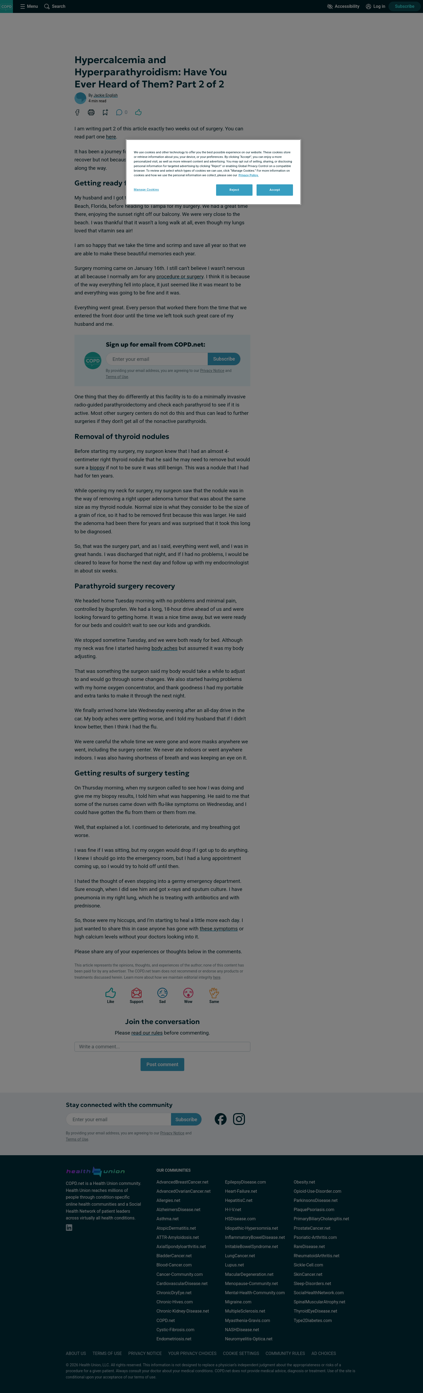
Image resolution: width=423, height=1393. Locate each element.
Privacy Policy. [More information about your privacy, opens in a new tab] (248, 175)
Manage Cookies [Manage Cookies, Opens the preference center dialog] (146, 189)
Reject (234, 190)
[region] (213, 172)
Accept (275, 190)
